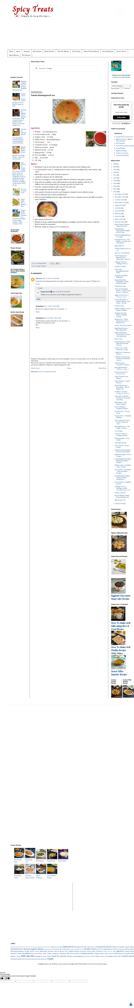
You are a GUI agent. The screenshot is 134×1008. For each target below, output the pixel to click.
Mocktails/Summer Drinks (20, 951)
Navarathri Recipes (46, 951)
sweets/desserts (41, 959)
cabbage (39, 953)
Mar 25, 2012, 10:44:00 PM (61, 292)
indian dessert (108, 953)
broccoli (33, 953)
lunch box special (58, 956)
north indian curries (98, 956)
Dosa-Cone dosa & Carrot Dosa (121, 373)
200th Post (27, 947)
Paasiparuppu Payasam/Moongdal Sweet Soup (122, 230)
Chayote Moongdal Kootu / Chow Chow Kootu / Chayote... (123, 290)
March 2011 (119, 219)
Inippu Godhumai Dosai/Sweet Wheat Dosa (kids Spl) (122, 334)
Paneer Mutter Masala (52, 876)
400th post (40, 947)
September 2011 (120, 202)
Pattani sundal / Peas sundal (122, 439)
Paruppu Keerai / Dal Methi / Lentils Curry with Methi (123, 241)
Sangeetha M (45, 292)
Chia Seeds (90, 947)
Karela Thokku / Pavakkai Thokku (121, 407)
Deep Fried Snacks (122, 155)
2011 (115, 192)
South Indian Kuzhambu (95, 951)
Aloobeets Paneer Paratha (30, 876)
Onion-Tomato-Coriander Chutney (122, 364)
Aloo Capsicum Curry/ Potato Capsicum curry (122, 422)
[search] (65, 68)
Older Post (102, 368)
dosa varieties (75, 953)
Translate (125, 88)
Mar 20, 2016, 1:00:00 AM (52, 318)
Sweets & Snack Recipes (91, 51)
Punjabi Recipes (73, 951)
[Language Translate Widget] (121, 85)
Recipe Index (37, 51)
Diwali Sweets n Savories (20, 949)
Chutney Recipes (107, 51)
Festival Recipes (57, 949)
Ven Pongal (118, 431)
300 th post (33, 947)
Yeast (104, 951)
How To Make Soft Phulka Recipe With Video (120, 650)
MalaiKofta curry (30, 860)
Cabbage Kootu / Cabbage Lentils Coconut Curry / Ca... (123, 488)
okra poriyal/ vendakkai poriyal (123, 483)
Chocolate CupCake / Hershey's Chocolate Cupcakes (122, 398)
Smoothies (83, 951)
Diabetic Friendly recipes (120, 947)
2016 (115, 178)
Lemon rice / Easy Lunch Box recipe (121, 348)
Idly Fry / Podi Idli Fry (122, 253)
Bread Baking (120, 148)
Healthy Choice (90, 949)
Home (11, 51)
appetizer (120, 951)
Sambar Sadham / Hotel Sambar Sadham (123, 309)
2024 (115, 164)
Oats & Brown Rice (61, 951)
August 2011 (119, 205)
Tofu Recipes (26, 55)
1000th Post (14, 947)
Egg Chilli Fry (119, 246)
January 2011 (119, 503)
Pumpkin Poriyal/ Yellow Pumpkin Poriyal (121, 314)
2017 (115, 175)
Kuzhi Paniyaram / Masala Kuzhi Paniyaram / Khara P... (123, 257)
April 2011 (118, 216)
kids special (27, 955)
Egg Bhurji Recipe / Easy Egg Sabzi (121, 329)
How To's (100, 949)
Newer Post (35, 368)
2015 (115, 181)
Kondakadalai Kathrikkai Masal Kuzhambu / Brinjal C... (123, 460)
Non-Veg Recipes (63, 51)
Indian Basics (108, 949)
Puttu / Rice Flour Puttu (123, 325)
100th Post (21, 947)
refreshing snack (111, 956)
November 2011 (120, 197)
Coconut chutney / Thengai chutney (121, 434)
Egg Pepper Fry (120, 500)
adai (114, 951)
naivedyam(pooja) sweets (81, 956)
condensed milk (64, 953)
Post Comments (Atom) (48, 372)
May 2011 (118, 214)
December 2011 (120, 194)
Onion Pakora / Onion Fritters (122, 382)
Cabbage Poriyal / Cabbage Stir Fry (121, 263)
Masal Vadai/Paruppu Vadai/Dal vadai (122, 225)
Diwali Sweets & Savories (124, 137)
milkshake (69, 956)
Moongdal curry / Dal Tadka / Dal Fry (122, 427)
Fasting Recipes (48, 949)
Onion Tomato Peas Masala (121, 377)
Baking (66, 947)
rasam (38, 266)
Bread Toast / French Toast (122, 412)
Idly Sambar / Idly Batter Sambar (121, 403)
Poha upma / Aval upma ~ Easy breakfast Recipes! (123, 471)
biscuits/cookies (16, 953)
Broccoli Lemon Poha (23, 190)
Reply (37, 284)
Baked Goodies (49, 51)
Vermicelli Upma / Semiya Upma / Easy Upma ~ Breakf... (122, 301)
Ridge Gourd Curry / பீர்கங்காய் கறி (122, 296)
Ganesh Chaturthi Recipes (77, 949)
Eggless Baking (121, 151)
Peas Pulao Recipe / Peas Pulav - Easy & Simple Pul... (122, 387)
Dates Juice (118, 339)
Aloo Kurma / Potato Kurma (122, 446)
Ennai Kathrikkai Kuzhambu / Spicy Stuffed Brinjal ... (122, 281)
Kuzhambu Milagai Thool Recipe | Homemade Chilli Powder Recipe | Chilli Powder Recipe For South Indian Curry (19, 117)
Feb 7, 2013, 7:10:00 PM (51, 306)
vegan (50, 958)
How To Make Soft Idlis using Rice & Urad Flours (120, 626)
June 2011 (118, 211)
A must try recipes (56, 947)
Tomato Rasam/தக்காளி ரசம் (123, 249)
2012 (115, 189)
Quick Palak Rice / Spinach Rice (23, 202)
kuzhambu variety (40, 956)
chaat (44, 953)
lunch (49, 956)
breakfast (26, 953)
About (18, 51)
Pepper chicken (120, 493)
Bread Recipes (14, 55)
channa (49, 953)
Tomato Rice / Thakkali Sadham (123, 416)
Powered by (121, 123)
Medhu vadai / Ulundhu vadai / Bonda (123, 466)
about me (109, 951)
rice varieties (123, 956)
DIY (95, 947)
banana (127, 951)
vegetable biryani (120, 443)
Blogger (104, 964)
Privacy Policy (121, 51)
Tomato (43, 266)
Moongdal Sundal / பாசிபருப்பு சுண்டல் (122, 368)
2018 (115, 172)
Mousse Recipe (34, 951)
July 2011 (118, 208)
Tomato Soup (119, 306)
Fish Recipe (66, 949)
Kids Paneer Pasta (19, 860)
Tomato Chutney (120, 266)
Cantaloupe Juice (120, 286)
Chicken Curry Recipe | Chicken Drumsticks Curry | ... (122, 358)
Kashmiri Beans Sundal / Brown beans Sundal (123, 451)
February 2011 (120, 222)
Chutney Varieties (122, 153)
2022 (115, 169)
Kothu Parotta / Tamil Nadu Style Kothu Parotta (122, 343)
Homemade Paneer (19, 876)
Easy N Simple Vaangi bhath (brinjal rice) (122, 496)
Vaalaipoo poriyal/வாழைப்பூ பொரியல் (122, 392)
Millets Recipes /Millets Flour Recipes (124, 140)
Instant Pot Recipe (118, 949)
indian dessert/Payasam (122, 953)
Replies (40, 288)
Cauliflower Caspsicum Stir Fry (122, 353)
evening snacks (86, 953)
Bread (71, 947)
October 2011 (119, 200)
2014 (115, 183)
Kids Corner (76, 51)
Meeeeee (39, 278)
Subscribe (27, 51)
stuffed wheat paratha (28, 959)
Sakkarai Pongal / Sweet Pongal (123, 455)
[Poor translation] (7, 978)
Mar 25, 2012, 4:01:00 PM (51, 278)
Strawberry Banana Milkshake (121, 276)
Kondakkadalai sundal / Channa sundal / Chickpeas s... (122, 477)
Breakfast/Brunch (81, 947)
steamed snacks (16, 959)
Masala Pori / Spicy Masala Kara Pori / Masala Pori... (122, 321)
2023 (115, 167)
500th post (47, 947)
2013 (115, 186)
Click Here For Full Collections (121, 77)
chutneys (55, 953)
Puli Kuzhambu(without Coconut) (123, 236)
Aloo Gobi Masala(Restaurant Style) (122, 271)
